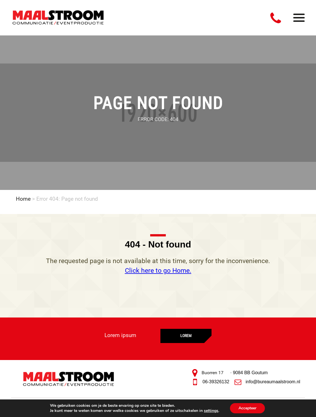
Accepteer (247, 408)
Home (23, 199)
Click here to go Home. (158, 270)
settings (211, 410)
